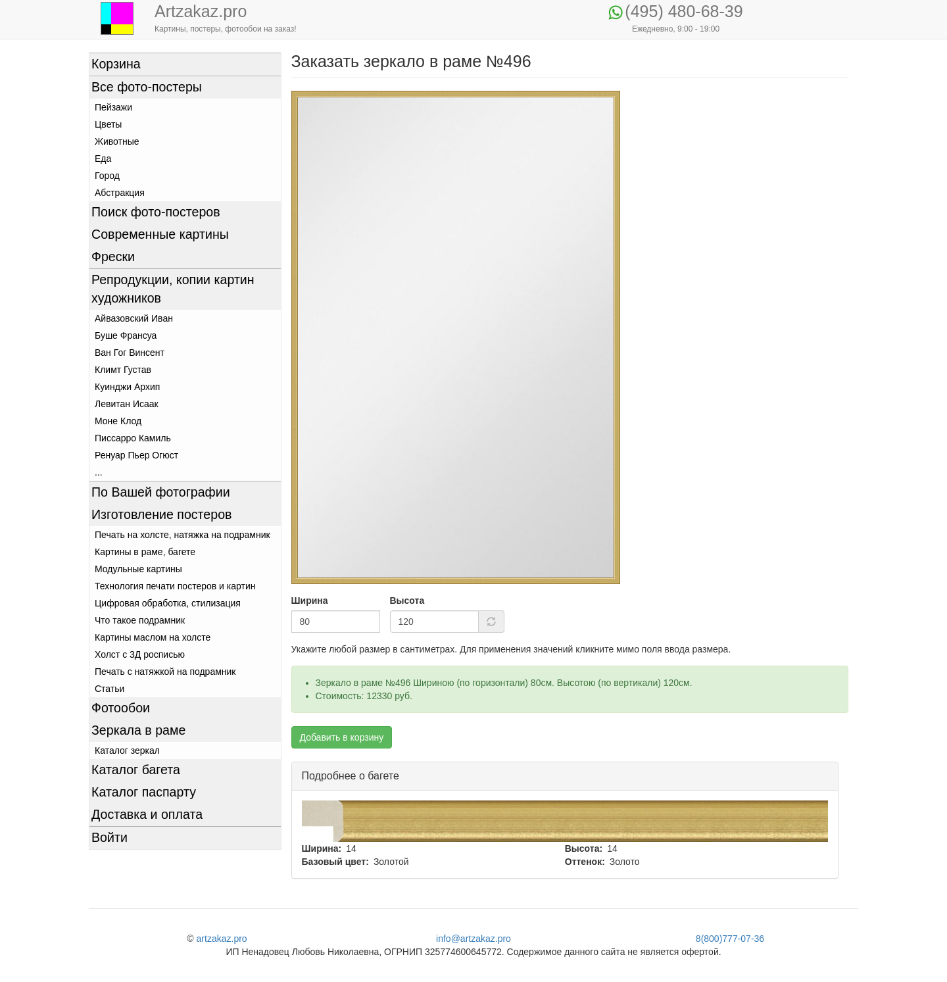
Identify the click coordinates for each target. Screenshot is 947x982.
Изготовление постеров (161, 514)
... (99, 472)
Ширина (309, 600)
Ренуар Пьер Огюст (136, 455)
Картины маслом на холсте (152, 637)
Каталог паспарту (143, 792)
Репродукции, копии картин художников (173, 288)
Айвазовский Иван (134, 318)
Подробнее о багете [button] (350, 775)
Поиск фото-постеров (155, 212)
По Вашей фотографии (160, 492)
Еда (103, 158)
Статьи (109, 688)
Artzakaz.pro (201, 11)
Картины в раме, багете (145, 552)
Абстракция (120, 192)
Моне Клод (118, 421)
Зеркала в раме (138, 730)
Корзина (116, 64)
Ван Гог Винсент (129, 352)
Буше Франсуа (126, 335)
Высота (407, 600)
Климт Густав (123, 369)
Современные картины (160, 234)
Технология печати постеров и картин (175, 586)
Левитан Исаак (126, 404)
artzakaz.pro (222, 938)
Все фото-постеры (146, 87)
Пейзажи (113, 107)
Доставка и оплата (147, 814)
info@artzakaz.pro (473, 938)
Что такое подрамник (140, 620)
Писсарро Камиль (133, 438)
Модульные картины (138, 569)
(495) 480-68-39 (683, 11)
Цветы (108, 124)
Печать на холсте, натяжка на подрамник (182, 534)
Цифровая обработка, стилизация (168, 603)
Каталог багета (135, 769)
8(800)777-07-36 (730, 938)
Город (107, 175)
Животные (117, 141)
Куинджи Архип (127, 386)
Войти (109, 837)
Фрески (113, 256)
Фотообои (120, 707)
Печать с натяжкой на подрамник (165, 671)
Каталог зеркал (127, 750)
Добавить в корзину (342, 737)
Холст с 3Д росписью (140, 654)
